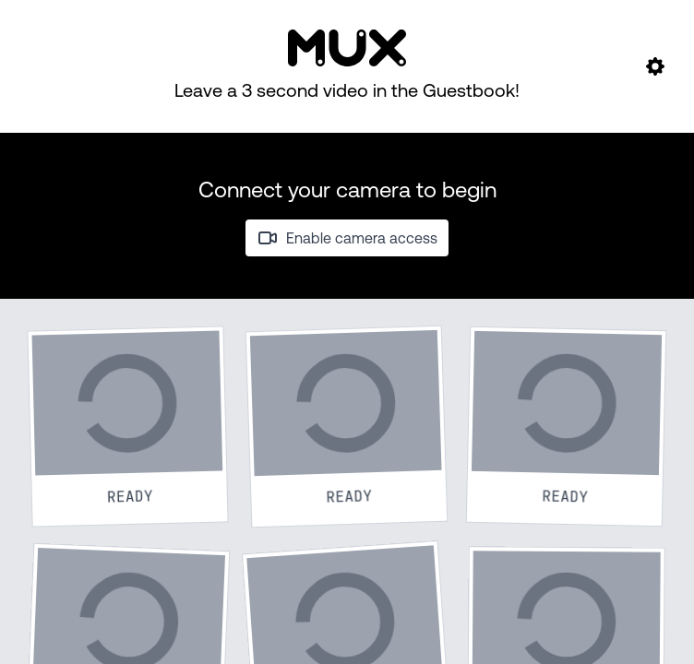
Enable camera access (347, 238)
